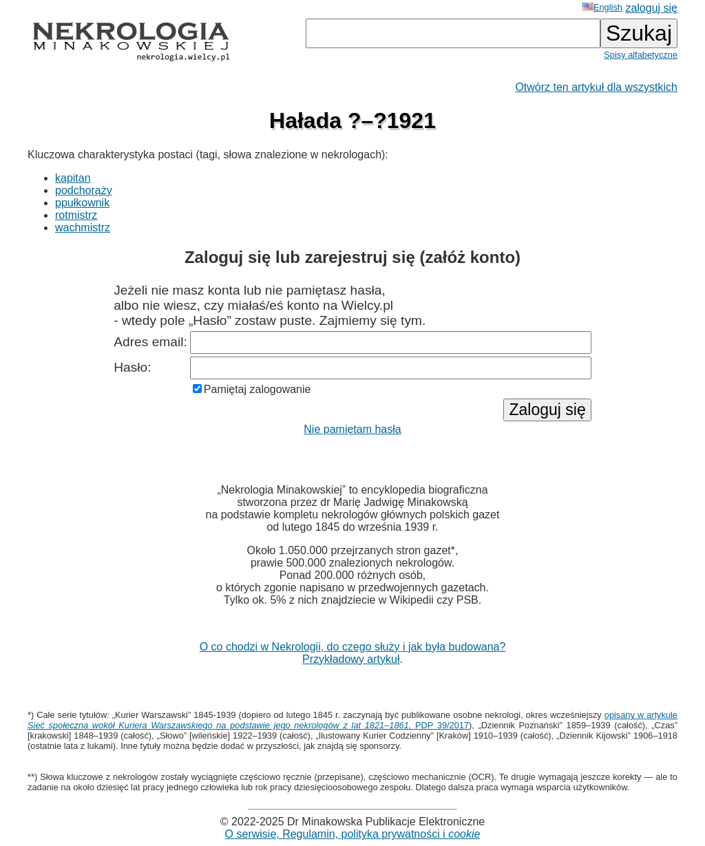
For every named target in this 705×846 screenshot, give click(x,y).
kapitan (73, 178)
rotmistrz (76, 215)
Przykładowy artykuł (350, 659)
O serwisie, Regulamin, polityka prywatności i (353, 834)
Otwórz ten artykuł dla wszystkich (596, 87)
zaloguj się (651, 8)
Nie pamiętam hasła (352, 429)
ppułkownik (82, 203)
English (602, 7)
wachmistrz (82, 227)
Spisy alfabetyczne (640, 55)
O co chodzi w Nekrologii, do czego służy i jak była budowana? (353, 647)
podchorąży (83, 190)
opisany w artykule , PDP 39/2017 (352, 720)
